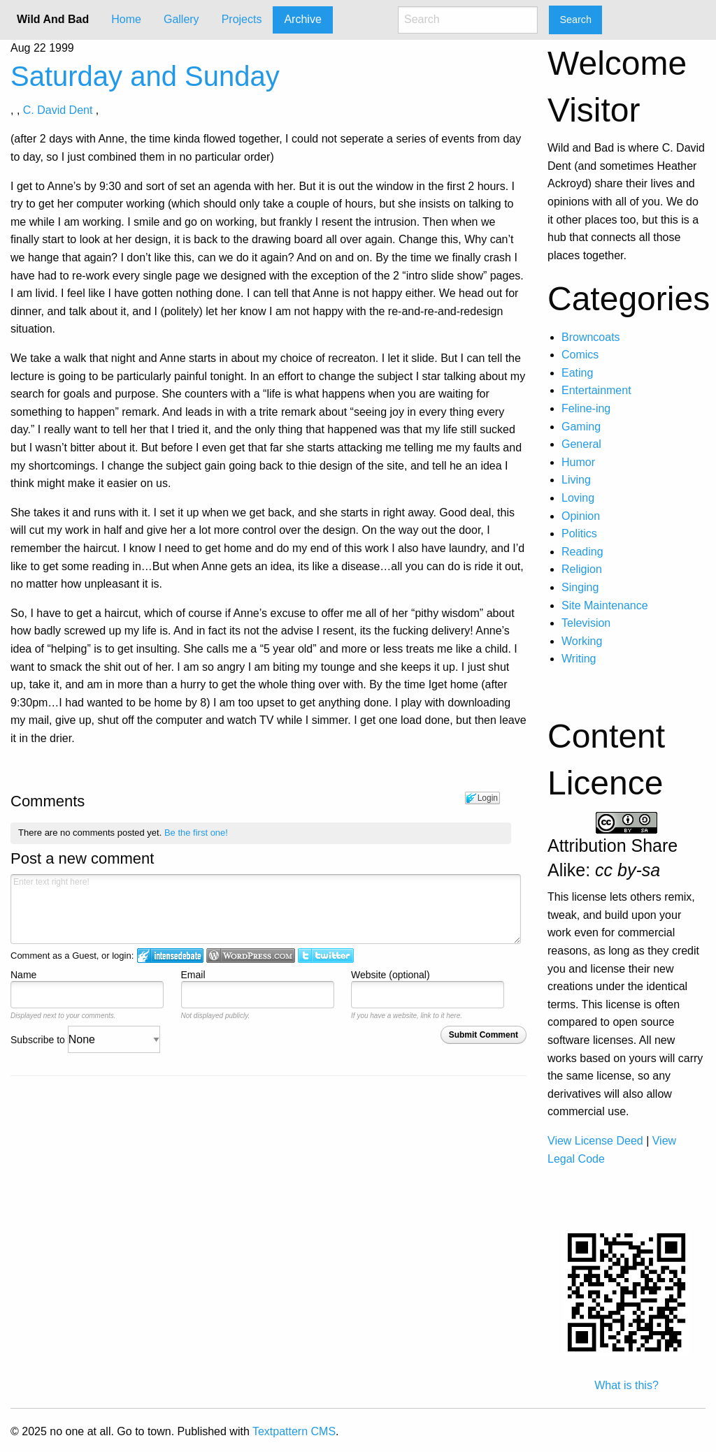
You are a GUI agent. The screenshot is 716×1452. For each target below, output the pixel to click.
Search (575, 19)
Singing (580, 587)
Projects (242, 19)
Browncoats (590, 337)
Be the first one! (196, 832)
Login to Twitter (326, 955)
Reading (582, 552)
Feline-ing (585, 408)
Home (126, 19)
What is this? (626, 1385)
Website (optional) (390, 974)
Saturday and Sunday (145, 76)
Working (581, 641)
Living (576, 480)
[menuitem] (126, 19)
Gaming (581, 427)
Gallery (181, 19)
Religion (581, 569)
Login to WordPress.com (250, 955)
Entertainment (596, 390)
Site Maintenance (604, 605)
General (581, 444)
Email (193, 974)
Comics (580, 355)
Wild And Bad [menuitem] (53, 19)
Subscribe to (85, 1039)
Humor (578, 462)
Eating (577, 373)
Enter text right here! (265, 909)
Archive (302, 19)
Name (23, 974)
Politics (579, 533)
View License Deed (595, 1141)
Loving (577, 498)
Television (585, 623)
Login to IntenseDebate (170, 955)
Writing (578, 659)
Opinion (580, 516)
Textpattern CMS (294, 1431)
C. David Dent (58, 110)
